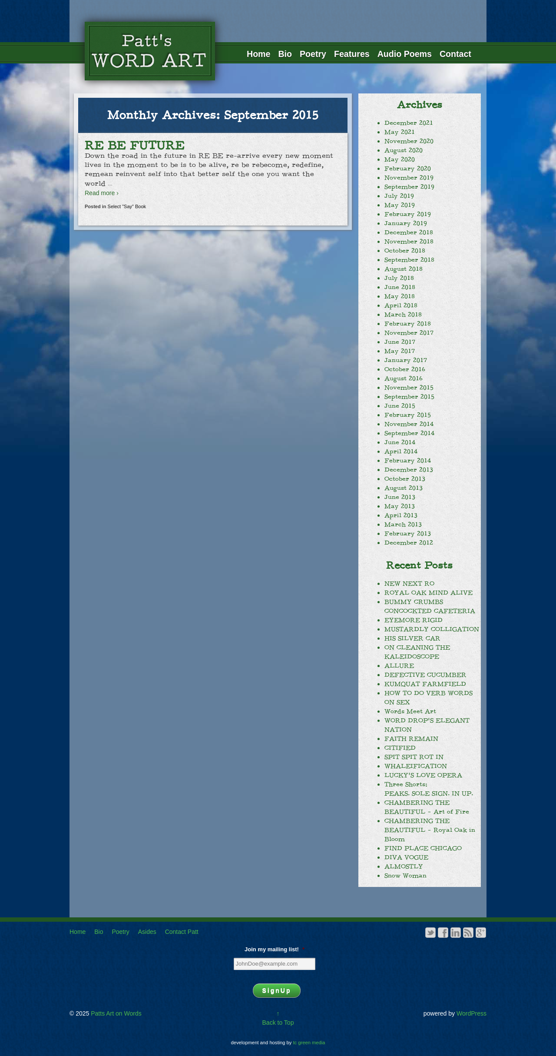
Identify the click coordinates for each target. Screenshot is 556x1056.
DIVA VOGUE (406, 857)
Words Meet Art (410, 711)
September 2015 (409, 397)
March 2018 (403, 315)
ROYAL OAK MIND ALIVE (428, 593)
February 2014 (407, 461)
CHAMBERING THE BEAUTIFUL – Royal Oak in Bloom (429, 830)
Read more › (102, 192)
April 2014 (400, 451)
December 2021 (408, 123)
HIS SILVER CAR (412, 638)
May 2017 (399, 351)
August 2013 (403, 488)
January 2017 (405, 360)
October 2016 (404, 369)
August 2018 (403, 269)
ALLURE (399, 666)
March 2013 (403, 524)
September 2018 (409, 260)
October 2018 (404, 251)
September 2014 (409, 433)
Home (258, 54)
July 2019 (399, 196)
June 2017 (399, 342)
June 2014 (399, 442)
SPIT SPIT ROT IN (413, 757)
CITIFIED (400, 748)
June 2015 (399, 406)
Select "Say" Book (127, 206)
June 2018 (399, 287)
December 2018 (408, 232)
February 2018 (407, 324)
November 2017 (409, 333)
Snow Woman (405, 876)
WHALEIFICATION (415, 766)
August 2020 (403, 150)
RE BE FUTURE (134, 145)
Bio (285, 54)
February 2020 (407, 169)
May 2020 (399, 159)
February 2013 (407, 534)
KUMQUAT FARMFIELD (425, 684)
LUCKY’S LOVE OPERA (423, 775)
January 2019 (405, 223)
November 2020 (409, 141)
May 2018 (399, 296)
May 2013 (399, 506)
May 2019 (399, 205)
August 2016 (403, 378)
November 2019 (409, 178)
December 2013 (408, 470)
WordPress (471, 1013)
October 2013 (404, 479)
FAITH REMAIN (411, 739)
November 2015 (409, 388)
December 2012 (408, 543)
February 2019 (407, 214)
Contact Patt (182, 931)
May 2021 (399, 132)
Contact (455, 54)
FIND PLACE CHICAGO (423, 848)
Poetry (313, 54)
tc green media (309, 1042)
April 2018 (400, 305)
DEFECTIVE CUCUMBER (425, 675)
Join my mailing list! (274, 949)
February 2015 (407, 415)
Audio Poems (404, 54)
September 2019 (409, 187)
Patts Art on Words (115, 1013)
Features (352, 54)
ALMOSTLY (403, 866)
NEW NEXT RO (409, 584)
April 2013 (400, 515)
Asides (147, 931)
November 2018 (409, 242)
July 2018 (399, 278)
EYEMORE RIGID (413, 620)
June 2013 (399, 497)
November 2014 (409, 424)
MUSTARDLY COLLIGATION (431, 629)
